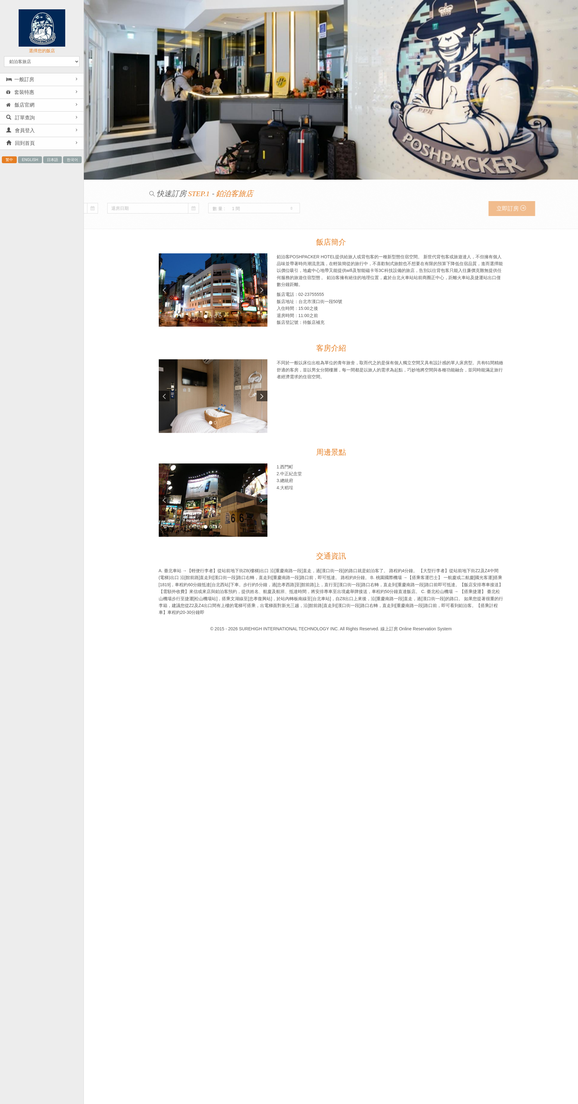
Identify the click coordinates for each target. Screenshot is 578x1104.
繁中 (9, 160)
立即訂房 (534, 208)
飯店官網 (20, 105)
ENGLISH (30, 160)
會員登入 (20, 130)
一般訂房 (20, 79)
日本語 (52, 160)
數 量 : (103, 208)
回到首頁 (20, 143)
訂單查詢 (20, 117)
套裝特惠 (20, 92)
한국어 (72, 160)
